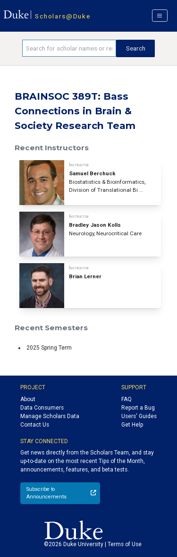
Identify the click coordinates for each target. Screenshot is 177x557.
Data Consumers (42, 407)
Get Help (132, 424)
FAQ (126, 399)
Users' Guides (139, 416)
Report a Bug (138, 407)
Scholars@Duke (62, 16)
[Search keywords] (69, 48)
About (27, 399)
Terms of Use (125, 544)
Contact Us (34, 424)
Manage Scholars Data (49, 416)
